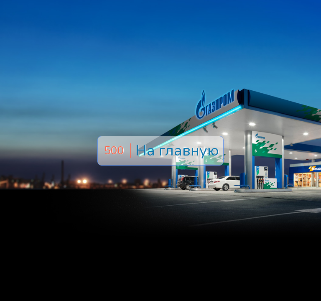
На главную (177, 150)
